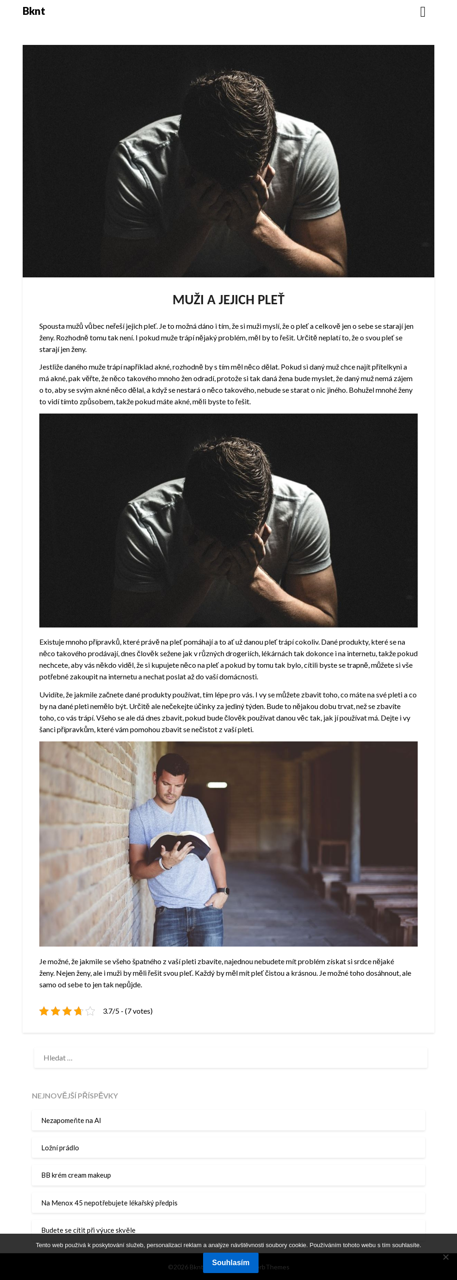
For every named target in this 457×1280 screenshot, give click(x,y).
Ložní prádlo (60, 1147)
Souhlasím (231, 1263)
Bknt (34, 11)
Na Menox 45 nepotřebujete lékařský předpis (109, 1202)
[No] (445, 1256)
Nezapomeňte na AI (71, 1120)
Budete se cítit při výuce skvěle (88, 1230)
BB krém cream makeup (76, 1175)
